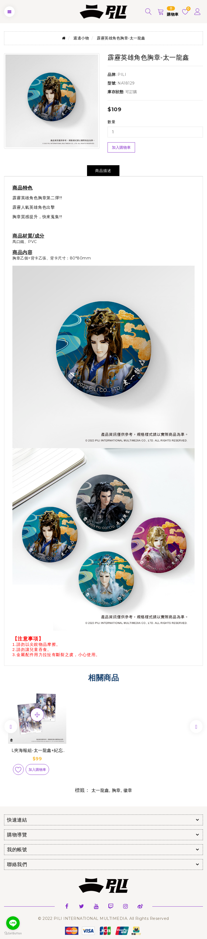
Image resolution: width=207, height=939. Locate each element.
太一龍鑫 (100, 790)
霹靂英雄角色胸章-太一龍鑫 (121, 38)
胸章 (116, 790)
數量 (111, 121)
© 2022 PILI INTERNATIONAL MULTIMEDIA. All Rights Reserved (103, 918)
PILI (122, 74)
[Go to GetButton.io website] (13, 933)
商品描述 (103, 170)
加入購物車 (121, 147)
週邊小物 (81, 38)
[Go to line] (13, 923)
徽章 (127, 790)
